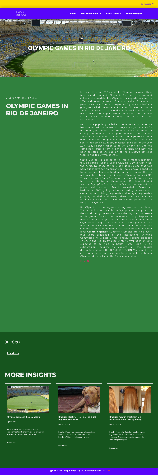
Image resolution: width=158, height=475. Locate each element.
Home (73, 13)
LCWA (108, 470)
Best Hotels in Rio (91, 13)
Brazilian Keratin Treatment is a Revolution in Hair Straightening (125, 418)
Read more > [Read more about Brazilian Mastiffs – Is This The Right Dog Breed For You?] (62, 445)
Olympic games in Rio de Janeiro (23, 417)
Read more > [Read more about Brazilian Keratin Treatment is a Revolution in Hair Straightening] (113, 448)
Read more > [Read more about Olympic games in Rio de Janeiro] (11, 443)
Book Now (86, 261)
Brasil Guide (114, 13)
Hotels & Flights (134, 13)
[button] (7, 342)
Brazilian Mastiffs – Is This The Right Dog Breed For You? (77, 418)
